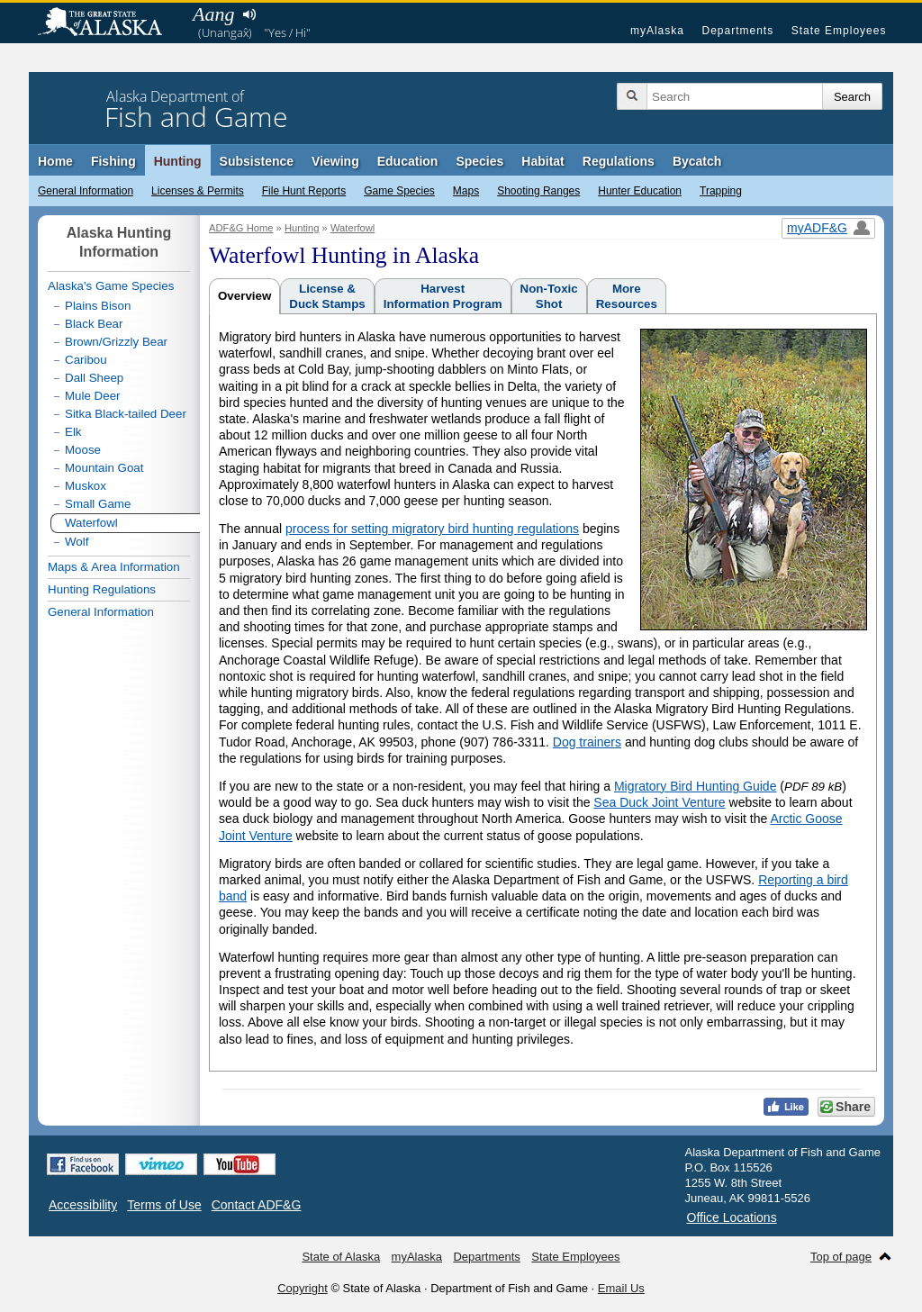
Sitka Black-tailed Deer (125, 414)
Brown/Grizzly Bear (116, 341)
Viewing (335, 161)
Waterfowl (352, 227)
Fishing (113, 161)
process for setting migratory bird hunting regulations (432, 528)
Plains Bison (98, 305)
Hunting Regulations (102, 589)
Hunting (178, 161)
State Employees (839, 30)
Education (407, 161)
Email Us (621, 1288)
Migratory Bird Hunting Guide (695, 786)
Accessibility (83, 1205)
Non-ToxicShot (549, 296)
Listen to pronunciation (249, 14)
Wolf (76, 541)
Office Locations (732, 1217)
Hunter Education (640, 191)
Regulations (619, 161)
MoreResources (626, 296)
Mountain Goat (104, 468)
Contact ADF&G (257, 1205)
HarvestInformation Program (443, 296)
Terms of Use (164, 1205)
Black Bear (93, 323)
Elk (73, 432)
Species (479, 161)
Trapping (721, 191)
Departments (737, 30)
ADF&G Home (241, 227)
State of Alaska (109, 23)
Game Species (399, 191)
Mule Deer (92, 396)
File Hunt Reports (304, 191)
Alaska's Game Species (111, 286)
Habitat (542, 161)
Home (55, 161)
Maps (466, 191)
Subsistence (257, 161)
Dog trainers (587, 742)
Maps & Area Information (114, 567)
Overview (244, 296)
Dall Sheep (94, 378)
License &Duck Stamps (327, 296)
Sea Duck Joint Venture (659, 802)
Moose (83, 450)
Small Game (98, 504)
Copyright (302, 1288)
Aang (213, 14)
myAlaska (657, 30)
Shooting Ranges (538, 191)
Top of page (841, 1256)
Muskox (85, 486)
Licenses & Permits (197, 191)
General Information (85, 191)
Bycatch (697, 161)
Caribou (86, 359)
